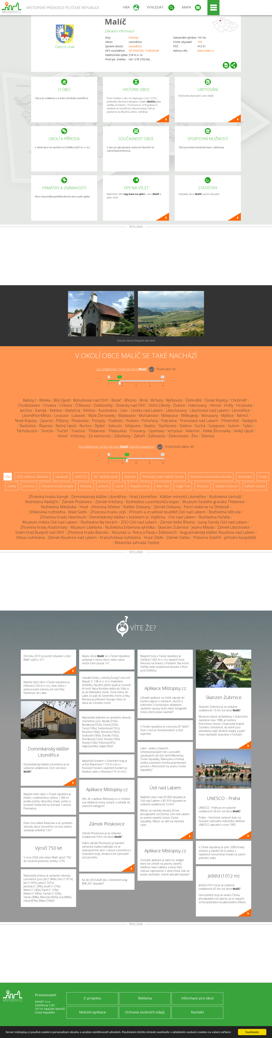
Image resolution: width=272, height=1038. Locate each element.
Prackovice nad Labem (199, 420)
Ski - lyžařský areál (105, 477)
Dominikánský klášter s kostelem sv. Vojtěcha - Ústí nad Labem (142, 517)
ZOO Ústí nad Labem (139, 522)
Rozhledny (245, 477)
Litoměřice (135, 46)
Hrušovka (244, 405)
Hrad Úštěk (153, 537)
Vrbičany (77, 435)
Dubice (179, 405)
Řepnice (46, 425)
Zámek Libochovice (233, 527)
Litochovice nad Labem (209, 410)
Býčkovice (174, 400)
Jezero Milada (203, 527)
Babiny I (29, 400)
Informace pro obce (197, 998)
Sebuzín (115, 425)
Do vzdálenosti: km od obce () (116, 447)
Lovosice (61, 415)
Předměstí (230, 420)
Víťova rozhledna (30, 537)
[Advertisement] (136, 256)
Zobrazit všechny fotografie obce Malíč (136, 340)
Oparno (46, 420)
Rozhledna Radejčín (42, 501)
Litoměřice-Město (36, 415)
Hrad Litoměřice (143, 496)
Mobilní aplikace (92, 1012)
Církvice (65, 405)
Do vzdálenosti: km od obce (122, 369)
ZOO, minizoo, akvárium (32, 477)
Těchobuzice (26, 430)
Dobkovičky (103, 405)
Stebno (186, 425)
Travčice (78, 430)
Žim (194, 435)
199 (199, 42)
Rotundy (85, 486)
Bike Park (162, 486)
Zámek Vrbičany (109, 501)
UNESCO (81, 477)
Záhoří (139, 435)
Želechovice (178, 435)
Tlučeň (62, 430)
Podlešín (115, 420)
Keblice (56, 410)
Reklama (145, 998)
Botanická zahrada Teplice (137, 542)
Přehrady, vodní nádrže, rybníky (163, 477)
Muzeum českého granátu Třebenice (213, 501)
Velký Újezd (243, 430)
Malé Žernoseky (101, 415)
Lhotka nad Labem (147, 410)
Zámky (11, 486)
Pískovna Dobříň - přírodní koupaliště (224, 537)
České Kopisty (216, 400)
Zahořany (122, 435)
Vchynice (175, 430)
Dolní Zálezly (159, 405)
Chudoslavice (29, 405)
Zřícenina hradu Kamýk (48, 496)
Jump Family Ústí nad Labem (222, 522)
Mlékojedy (189, 415)
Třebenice (96, 430)
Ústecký (133, 37)
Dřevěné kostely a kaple (57, 486)
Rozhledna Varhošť (225, 496)
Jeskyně (103, 486)
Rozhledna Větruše (225, 511)
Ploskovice (80, 420)
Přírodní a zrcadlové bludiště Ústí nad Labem (167, 511)
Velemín (192, 430)
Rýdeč (100, 425)
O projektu (92, 998)
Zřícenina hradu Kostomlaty (43, 527)
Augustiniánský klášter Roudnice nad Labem (217, 532)
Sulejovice (217, 425)
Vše (7, 477)
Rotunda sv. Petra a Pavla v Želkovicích (144, 532)
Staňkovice (167, 425)
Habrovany (197, 405)
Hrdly (228, 405)
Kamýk (41, 410)
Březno (130, 400)
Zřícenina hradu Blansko (88, 532)
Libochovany (176, 410)
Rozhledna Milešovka (58, 506)
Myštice (227, 415)
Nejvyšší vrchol (140, 486)
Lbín (124, 410)
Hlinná (215, 405)
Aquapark (61, 477)
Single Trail (183, 486)
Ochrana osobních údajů (145, 1012)
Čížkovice (82, 405)
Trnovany (137, 430)
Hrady (263, 477)
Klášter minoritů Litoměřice (183, 496)
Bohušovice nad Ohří (90, 400)
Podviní (132, 420)
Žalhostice (156, 435)
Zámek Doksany (167, 506)
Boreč (116, 400)
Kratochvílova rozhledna (120, 537)
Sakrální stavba (255, 486)
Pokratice (169, 420)
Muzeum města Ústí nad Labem (49, 522)
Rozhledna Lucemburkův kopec (152, 501)
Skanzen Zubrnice (173, 527)
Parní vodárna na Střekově (206, 506)
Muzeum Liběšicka (86, 527)
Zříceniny (29, 486)
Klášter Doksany (136, 506)
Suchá (200, 425)
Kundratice (108, 410)
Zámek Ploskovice (77, 501)
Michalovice (148, 415)
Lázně (119, 486)
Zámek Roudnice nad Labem (72, 537)
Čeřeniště (193, 400)
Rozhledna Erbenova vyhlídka (130, 527)
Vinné (62, 435)
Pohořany (150, 420)
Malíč (115, 21)
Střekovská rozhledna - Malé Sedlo (58, 511)
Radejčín (249, 420)
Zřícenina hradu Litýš (108, 511)
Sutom (234, 425)
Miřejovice (169, 415)
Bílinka (44, 400)
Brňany (157, 400)
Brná (144, 400)
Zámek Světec (178, 537)
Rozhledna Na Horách (99, 522)
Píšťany (62, 420)
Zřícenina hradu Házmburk (63, 517)
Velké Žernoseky (217, 430)
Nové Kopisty (26, 420)
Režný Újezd (66, 425)
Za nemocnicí (99, 435)
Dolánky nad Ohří (130, 405)
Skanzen (130, 477)
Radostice (28, 425)
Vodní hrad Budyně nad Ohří (39, 532)
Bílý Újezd (62, 400)
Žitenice (207, 435)
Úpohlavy (156, 430)
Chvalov (49, 405)
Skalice (149, 425)
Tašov (247, 425)
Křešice (89, 410)
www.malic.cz (205, 50)
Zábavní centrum (226, 486)
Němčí (242, 415)
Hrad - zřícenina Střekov (100, 506)
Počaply (98, 420)
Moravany (209, 415)
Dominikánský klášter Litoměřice (98, 496)
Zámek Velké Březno (177, 522)
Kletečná (72, 410)
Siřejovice (133, 425)
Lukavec (78, 415)
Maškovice (127, 415)
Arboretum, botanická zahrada (210, 477)
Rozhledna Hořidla (214, 517)
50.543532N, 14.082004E (144, 50)
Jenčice (26, 410)
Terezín (47, 430)
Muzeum (203, 486)
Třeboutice (117, 430)
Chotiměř (239, 400)
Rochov (86, 425)
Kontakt (197, 1012)
